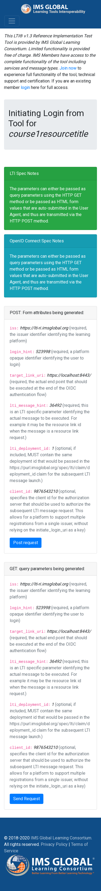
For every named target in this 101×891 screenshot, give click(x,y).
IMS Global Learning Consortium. (61, 837)
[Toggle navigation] (11, 21)
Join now (68, 68)
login (25, 87)
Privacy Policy (54, 844)
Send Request (26, 798)
